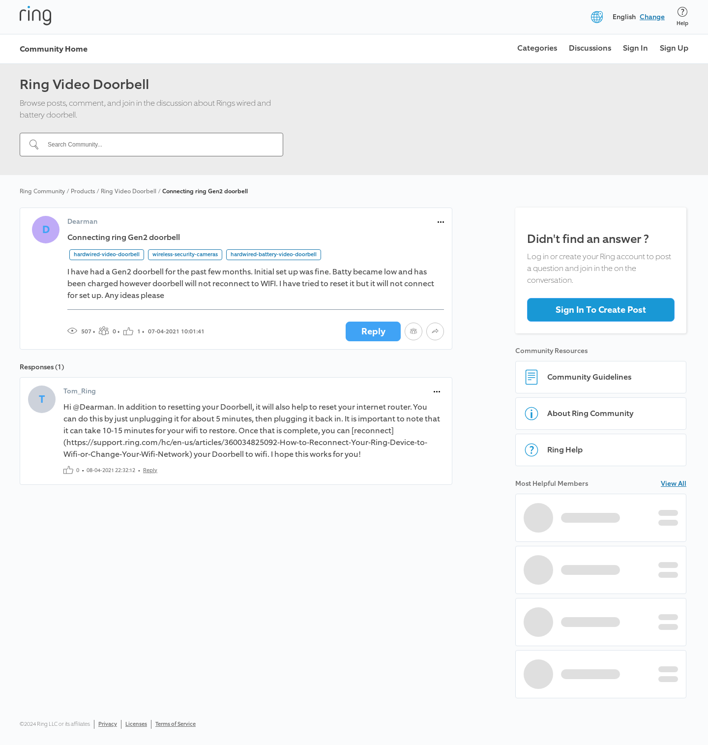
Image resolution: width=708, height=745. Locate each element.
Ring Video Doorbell (128, 191)
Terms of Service (175, 724)
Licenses (136, 724)
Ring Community (42, 191)
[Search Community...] (157, 144)
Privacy (107, 724)
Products (83, 191)
